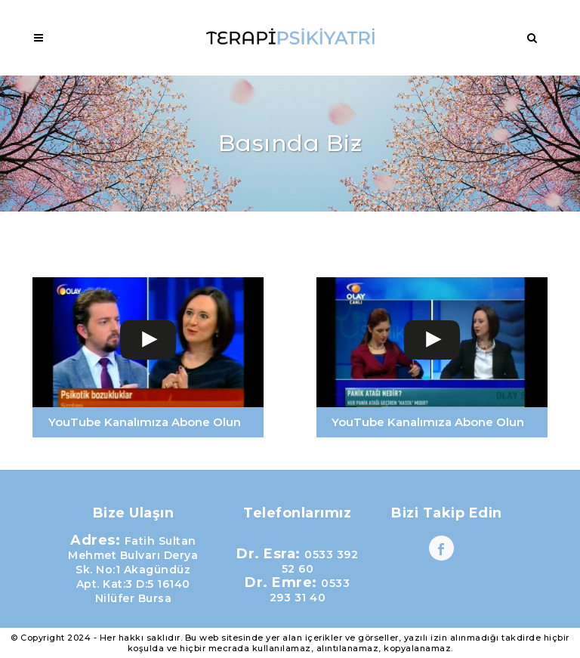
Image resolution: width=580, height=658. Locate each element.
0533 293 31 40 (310, 590)
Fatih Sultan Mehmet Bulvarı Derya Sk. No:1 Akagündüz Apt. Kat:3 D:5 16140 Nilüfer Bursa (133, 569)
